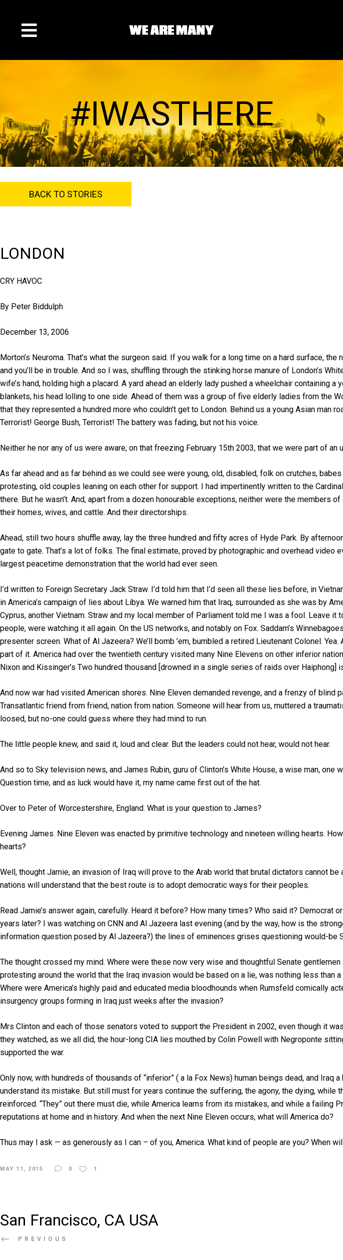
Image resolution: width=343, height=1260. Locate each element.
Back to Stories (65, 194)
